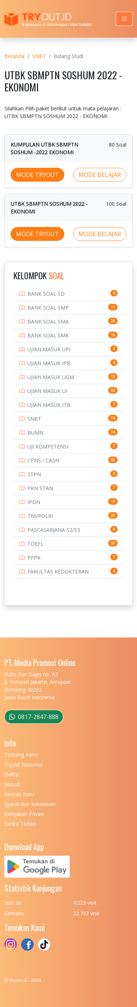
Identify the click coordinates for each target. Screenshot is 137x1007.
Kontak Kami (19, 794)
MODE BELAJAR (100, 175)
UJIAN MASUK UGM (50, 377)
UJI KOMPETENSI (47, 446)
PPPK (34, 557)
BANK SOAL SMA (48, 321)
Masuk (12, 784)
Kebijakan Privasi (24, 813)
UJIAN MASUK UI (47, 390)
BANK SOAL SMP (48, 307)
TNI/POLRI (40, 515)
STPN (34, 474)
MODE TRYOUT (37, 175)
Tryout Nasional (23, 764)
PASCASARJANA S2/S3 (53, 529)
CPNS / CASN (43, 460)
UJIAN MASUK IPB (49, 363)
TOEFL (35, 543)
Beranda (14, 56)
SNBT (39, 56)
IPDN (33, 502)
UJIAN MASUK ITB (49, 404)
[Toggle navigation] (124, 19)
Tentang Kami (21, 754)
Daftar (12, 774)
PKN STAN (40, 488)
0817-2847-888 (33, 717)
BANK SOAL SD (46, 293)
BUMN (35, 432)
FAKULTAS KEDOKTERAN (58, 571)
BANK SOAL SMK (48, 335)
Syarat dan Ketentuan (30, 803)
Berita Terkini (20, 823)
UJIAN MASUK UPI (49, 349)
